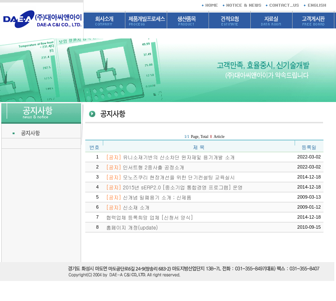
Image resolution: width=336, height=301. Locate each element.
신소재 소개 (128, 207)
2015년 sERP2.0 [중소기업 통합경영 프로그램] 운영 (174, 187)
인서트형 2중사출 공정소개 (145, 167)
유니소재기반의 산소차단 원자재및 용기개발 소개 (170, 157)
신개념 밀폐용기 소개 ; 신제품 (148, 197)
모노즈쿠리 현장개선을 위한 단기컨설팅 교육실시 (170, 177)
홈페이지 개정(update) (132, 227)
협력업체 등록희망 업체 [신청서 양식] (149, 217)
